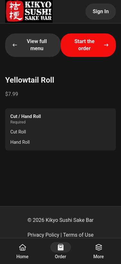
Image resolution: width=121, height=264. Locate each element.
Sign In (101, 11)
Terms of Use (78, 235)
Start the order (91, 44)
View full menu (29, 44)
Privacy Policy (43, 235)
